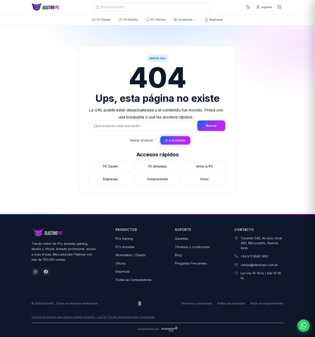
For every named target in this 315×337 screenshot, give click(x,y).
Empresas (123, 271)
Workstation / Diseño (130, 255)
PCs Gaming (124, 238)
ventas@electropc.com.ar (259, 265)
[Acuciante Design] (169, 329)
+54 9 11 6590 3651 (254, 256)
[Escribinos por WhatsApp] (304, 325)
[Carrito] (279, 7)
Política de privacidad (231, 303)
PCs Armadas (125, 247)
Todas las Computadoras (134, 280)
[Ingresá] (264, 7)
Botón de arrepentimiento (267, 303)
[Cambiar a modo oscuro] (248, 7)
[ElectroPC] (46, 7)
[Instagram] (35, 272)
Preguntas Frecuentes (191, 263)
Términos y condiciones (192, 247)
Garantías (181, 238)
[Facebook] (46, 272)
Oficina (121, 263)
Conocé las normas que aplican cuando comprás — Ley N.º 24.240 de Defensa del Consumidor (93, 317)
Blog (178, 255)
